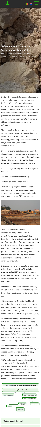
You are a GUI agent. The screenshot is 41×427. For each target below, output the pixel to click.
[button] (20, 421)
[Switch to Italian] (27, 4)
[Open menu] (36, 3)
